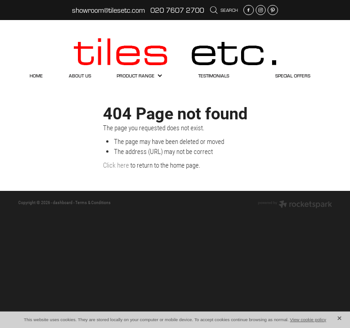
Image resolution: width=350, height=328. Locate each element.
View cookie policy (308, 319)
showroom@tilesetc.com (108, 10)
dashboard (62, 202)
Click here (116, 165)
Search (224, 10)
